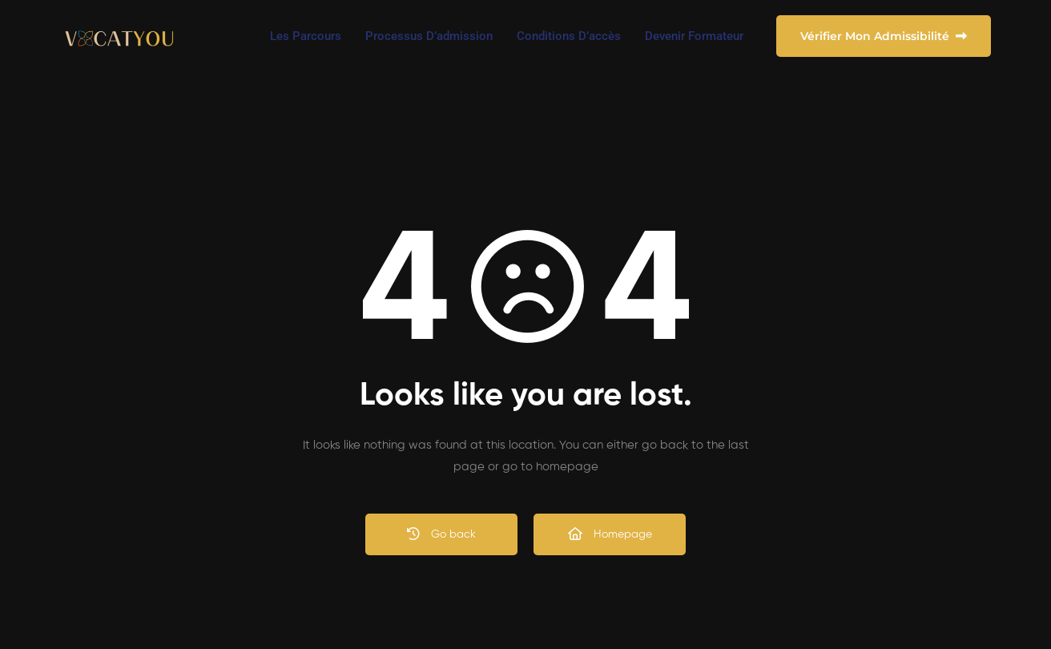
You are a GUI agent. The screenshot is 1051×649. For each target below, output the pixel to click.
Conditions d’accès (569, 36)
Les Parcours (305, 36)
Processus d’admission (429, 36)
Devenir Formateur (694, 36)
